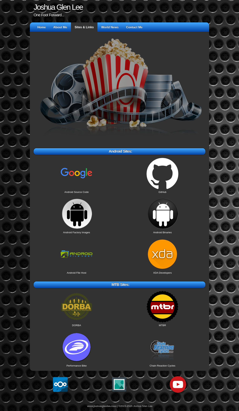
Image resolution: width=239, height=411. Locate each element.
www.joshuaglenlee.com (101, 405)
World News (110, 27)
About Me (60, 27)
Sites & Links (84, 27)
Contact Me (134, 27)
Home (41, 27)
